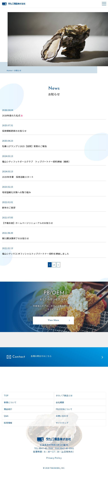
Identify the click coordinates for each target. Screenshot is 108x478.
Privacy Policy (54, 457)
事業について (10, 402)
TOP (6, 395)
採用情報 (8, 422)
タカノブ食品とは (64, 395)
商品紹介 (8, 409)
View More (53, 320)
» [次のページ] (58, 264)
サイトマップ (62, 422)
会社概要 (60, 402)
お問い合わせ (62, 415)
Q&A (6, 415)
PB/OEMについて (64, 409)
